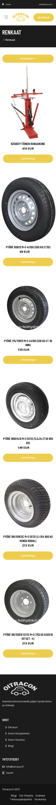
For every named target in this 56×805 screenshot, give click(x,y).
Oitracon (13, 727)
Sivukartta (40, 799)
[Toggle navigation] (6, 17)
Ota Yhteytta (26, 795)
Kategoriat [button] (27, 58)
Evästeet (40, 795)
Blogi (11, 745)
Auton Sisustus (16, 739)
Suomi (8, 4)
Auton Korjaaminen (19, 733)
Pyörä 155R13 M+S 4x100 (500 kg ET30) (28, 247)
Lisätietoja (28, 158)
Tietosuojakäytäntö (21, 799)
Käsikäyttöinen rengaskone (28, 144)
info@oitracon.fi (46, 4)
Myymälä (43, 17)
